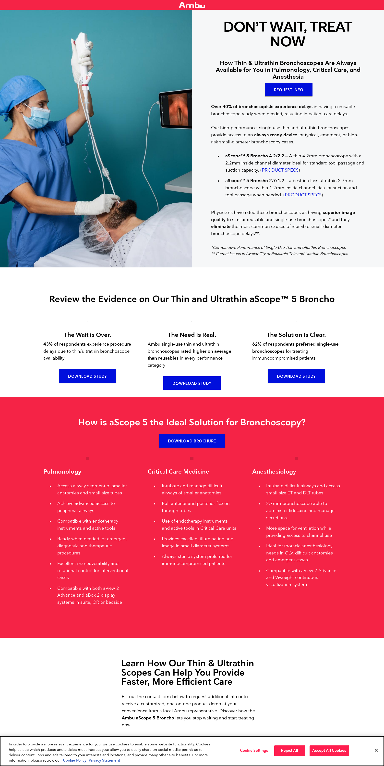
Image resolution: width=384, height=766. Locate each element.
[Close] (376, 750)
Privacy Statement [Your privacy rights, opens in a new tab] (104, 760)
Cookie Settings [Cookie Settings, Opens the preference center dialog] (254, 751)
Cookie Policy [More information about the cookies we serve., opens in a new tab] (74, 760)
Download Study (87, 377)
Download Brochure (192, 443)
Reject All (289, 751)
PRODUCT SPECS (280, 171)
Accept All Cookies (329, 751)
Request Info (288, 90)
